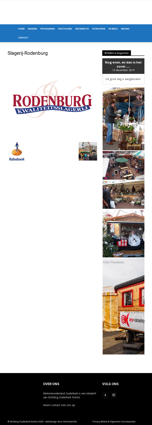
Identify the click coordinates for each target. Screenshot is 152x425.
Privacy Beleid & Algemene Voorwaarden (114, 421)
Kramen (32, 28)
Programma (47, 28)
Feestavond (65, 28)
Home (21, 28)
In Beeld (113, 28)
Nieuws (125, 28)
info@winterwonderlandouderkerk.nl (64, 409)
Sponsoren (98, 28)
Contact (23, 37)
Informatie (82, 28)
